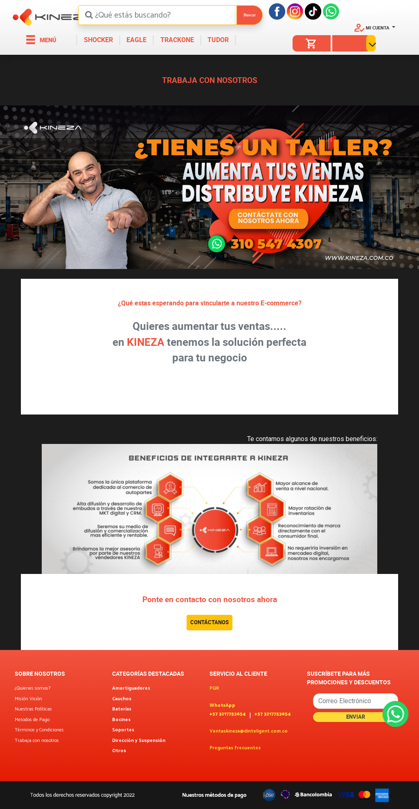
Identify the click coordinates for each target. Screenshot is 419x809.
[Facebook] (277, 11)
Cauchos (121, 699)
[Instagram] (295, 11)
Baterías (121, 709)
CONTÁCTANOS (209, 622)
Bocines (121, 720)
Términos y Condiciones (39, 730)
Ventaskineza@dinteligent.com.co (249, 731)
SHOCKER (97, 39)
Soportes (123, 730)
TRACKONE (176, 39)
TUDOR (217, 39)
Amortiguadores (131, 688)
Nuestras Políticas (33, 709)
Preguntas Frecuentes (235, 748)
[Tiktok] (313, 11)
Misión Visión (28, 699)
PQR (214, 688)
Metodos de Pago (32, 720)
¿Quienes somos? (32, 688)
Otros (119, 751)
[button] (375, 27)
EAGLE (135, 39)
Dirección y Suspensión (138, 740)
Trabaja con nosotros (37, 740)
